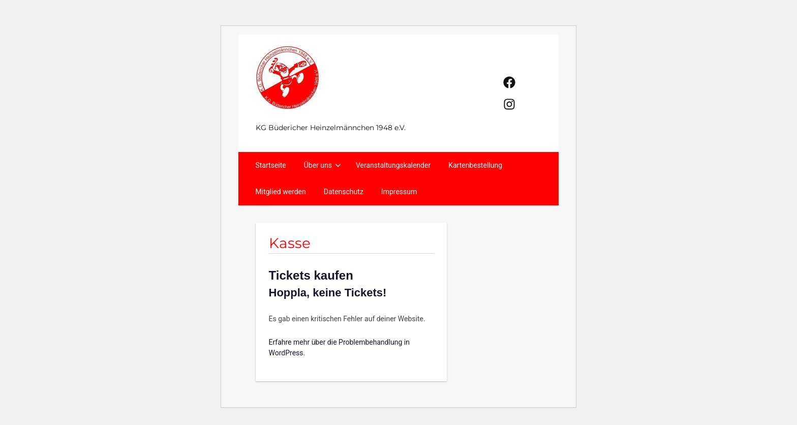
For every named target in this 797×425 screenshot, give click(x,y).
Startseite (271, 165)
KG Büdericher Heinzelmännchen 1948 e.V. (331, 127)
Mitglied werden (281, 192)
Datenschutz (343, 192)
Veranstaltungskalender (393, 165)
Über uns (323, 165)
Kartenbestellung (475, 165)
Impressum (399, 192)
